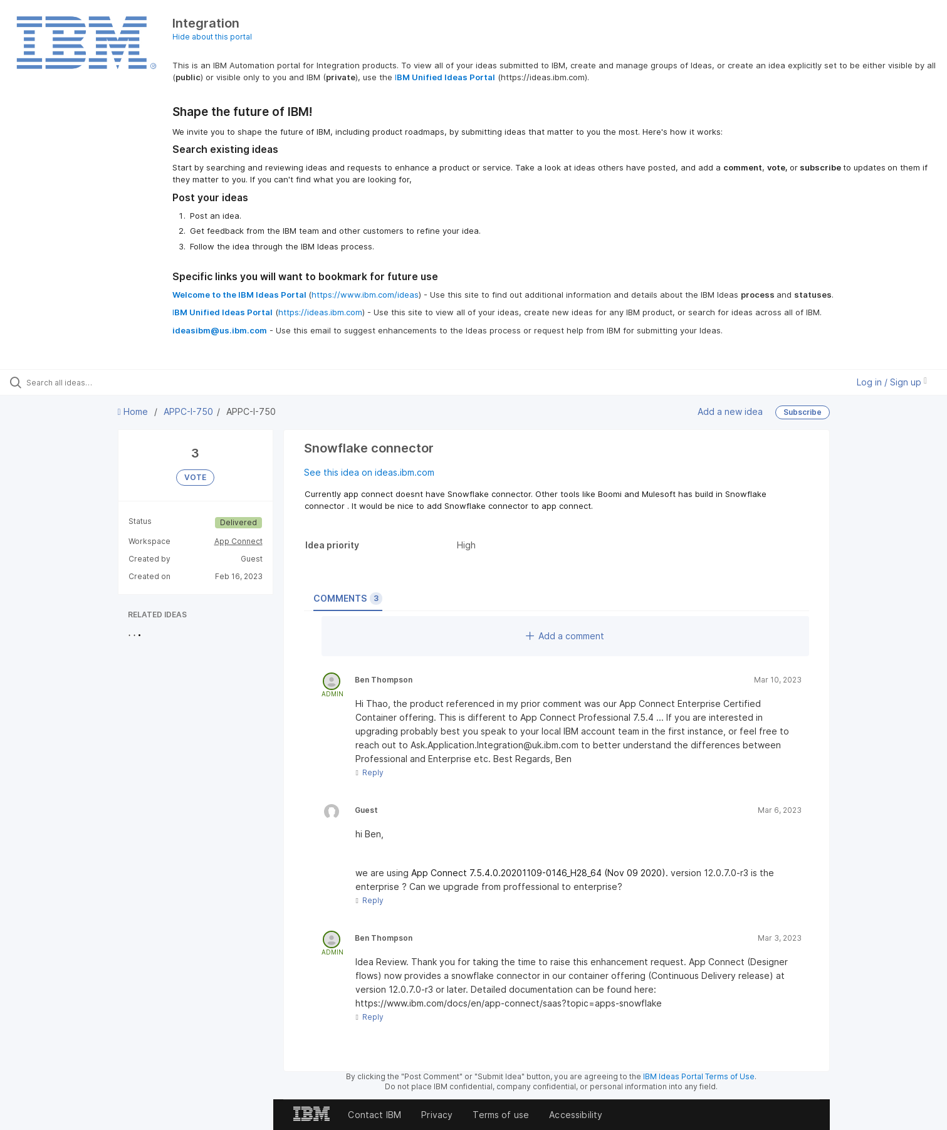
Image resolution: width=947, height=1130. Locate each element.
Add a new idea (730, 411)
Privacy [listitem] (437, 1114)
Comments (347, 598)
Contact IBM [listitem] (374, 1114)
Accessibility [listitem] (575, 1114)
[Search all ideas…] (110, 382)
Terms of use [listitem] (501, 1114)
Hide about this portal (212, 36)
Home (134, 411)
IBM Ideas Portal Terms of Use (699, 1076)
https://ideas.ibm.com (320, 312)
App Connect (238, 541)
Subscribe (802, 412)
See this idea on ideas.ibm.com (369, 472)
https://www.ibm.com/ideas (365, 295)
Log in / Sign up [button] (892, 382)
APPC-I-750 (188, 411)
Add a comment (565, 635)
